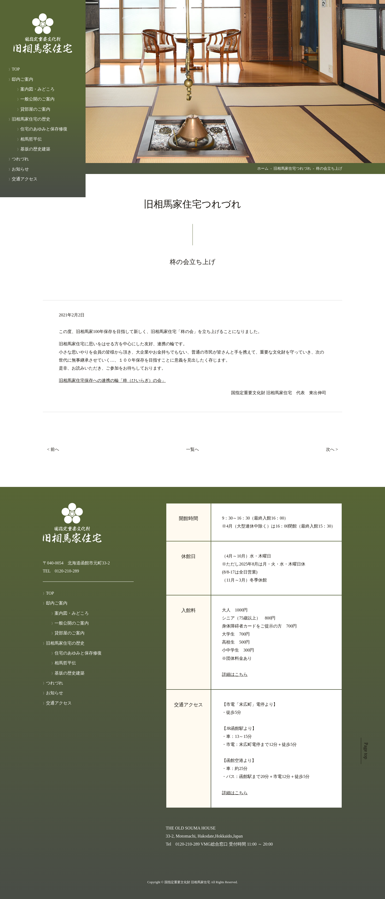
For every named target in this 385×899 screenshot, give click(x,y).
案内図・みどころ (37, 89)
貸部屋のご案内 (35, 109)
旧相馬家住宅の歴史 (31, 119)
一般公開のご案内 (37, 99)
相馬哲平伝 (31, 139)
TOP (16, 69)
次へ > (332, 449)
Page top (366, 751)
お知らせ (20, 169)
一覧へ (192, 449)
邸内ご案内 (22, 79)
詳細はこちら (235, 674)
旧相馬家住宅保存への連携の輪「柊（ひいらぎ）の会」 (112, 380)
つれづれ (20, 159)
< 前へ (53, 449)
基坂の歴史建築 (35, 149)
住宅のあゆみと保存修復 (43, 129)
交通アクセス (24, 179)
